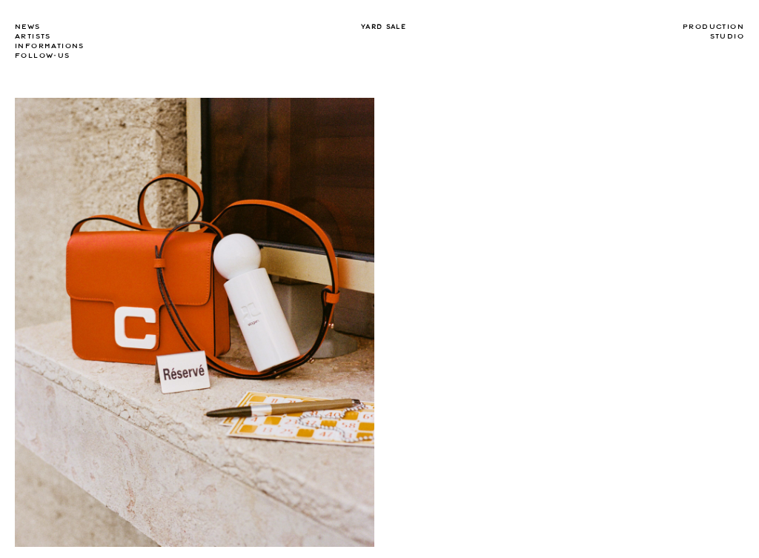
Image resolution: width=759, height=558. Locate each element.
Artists (33, 36)
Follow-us (42, 55)
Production (713, 26)
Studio (727, 36)
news (28, 26)
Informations (49, 46)
